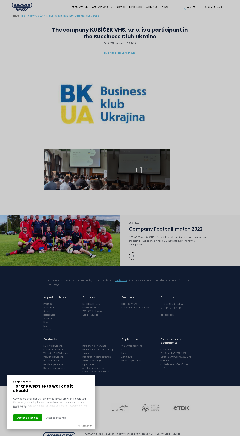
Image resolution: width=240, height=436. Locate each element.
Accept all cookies (28, 417)
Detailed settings (56, 417)
